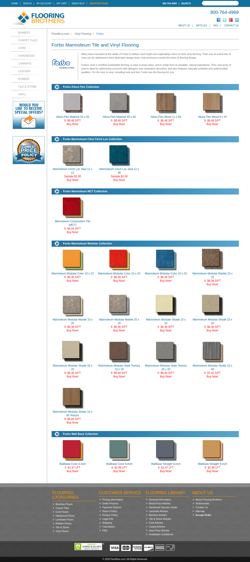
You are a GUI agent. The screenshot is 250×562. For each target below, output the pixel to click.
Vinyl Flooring (83, 33)
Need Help (78, 3)
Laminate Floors (65, 519)
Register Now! (99, 3)
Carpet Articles (157, 526)
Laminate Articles (158, 511)
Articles (201, 25)
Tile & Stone (27, 86)
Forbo (100, 33)
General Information (160, 499)
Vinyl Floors (62, 531)
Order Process (110, 503)
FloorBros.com (60, 33)
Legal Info (107, 519)
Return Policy (109, 511)
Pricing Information (112, 499)
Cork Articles (156, 522)
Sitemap (200, 511)
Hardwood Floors (65, 515)
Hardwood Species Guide (163, 507)
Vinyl (22, 94)
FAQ (215, 25)
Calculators (108, 526)
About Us (184, 25)
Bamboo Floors (64, 504)
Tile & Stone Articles (160, 519)
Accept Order (204, 515)
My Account (44, 3)
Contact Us (231, 25)
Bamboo (24, 32)
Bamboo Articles (158, 515)
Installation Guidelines (161, 534)
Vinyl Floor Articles (159, 530)
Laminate (25, 63)
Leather (24, 71)
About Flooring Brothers (209, 499)
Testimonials (203, 503)
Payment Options (111, 507)
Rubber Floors (64, 523)
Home (14, 3)
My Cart (62, 3)
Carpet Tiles (28, 40)
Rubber (24, 79)
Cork (22, 48)
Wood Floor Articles (160, 503)
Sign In (27, 3)
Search (186, 3)
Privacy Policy (110, 515)
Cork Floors (62, 511)
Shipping (107, 522)
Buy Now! (72, 124)
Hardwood (26, 55)
